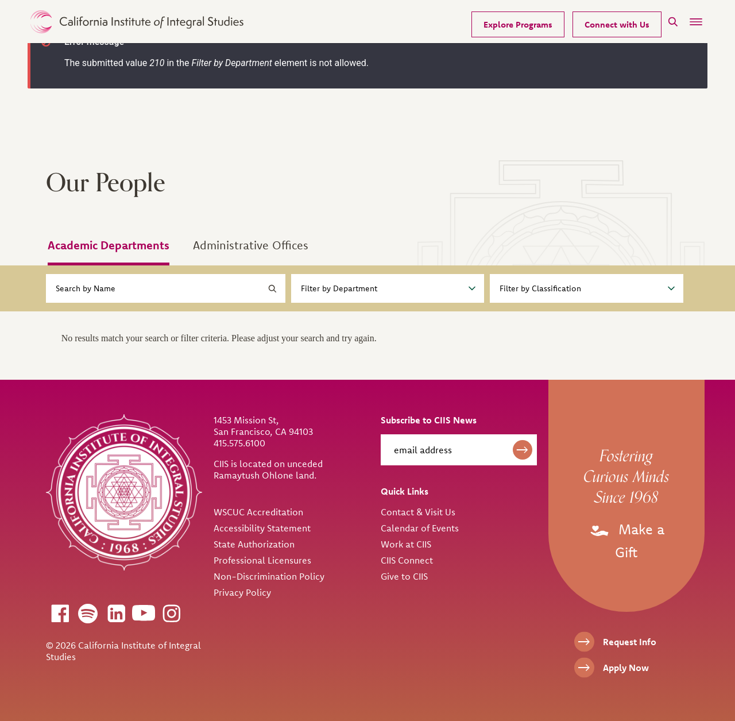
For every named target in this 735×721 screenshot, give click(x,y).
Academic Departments (108, 245)
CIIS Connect (407, 560)
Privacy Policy (242, 592)
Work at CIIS (406, 544)
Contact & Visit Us (418, 512)
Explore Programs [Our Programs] (517, 24)
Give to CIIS (404, 576)
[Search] (673, 21)
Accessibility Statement (262, 528)
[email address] (459, 449)
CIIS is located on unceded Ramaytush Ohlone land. (268, 469)
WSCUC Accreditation (258, 512)
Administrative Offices (250, 245)
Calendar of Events (420, 528)
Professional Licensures (262, 560)
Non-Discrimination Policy (269, 576)
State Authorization (254, 544)
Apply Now (626, 667)
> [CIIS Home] (136, 21)
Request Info (629, 641)
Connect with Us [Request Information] (617, 24)
